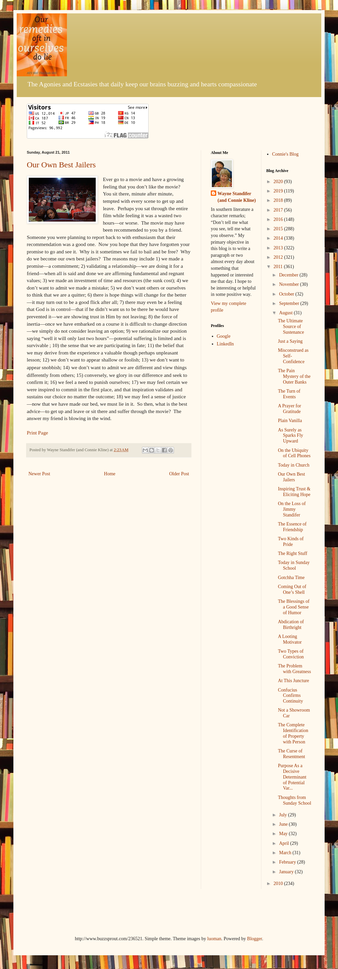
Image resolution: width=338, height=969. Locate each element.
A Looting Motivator (290, 639)
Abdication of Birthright (291, 624)
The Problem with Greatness (294, 668)
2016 (278, 219)
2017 (278, 210)
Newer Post (39, 473)
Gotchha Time (291, 577)
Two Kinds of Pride (291, 541)
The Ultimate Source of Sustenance (291, 326)
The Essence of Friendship (292, 526)
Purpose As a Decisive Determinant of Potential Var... (292, 777)
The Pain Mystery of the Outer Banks (294, 376)
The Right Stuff (292, 553)
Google (224, 336)
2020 (278, 181)
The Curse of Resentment (291, 753)
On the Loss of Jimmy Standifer (292, 509)
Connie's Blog (285, 154)
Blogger (254, 938)
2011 (278, 266)
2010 (278, 883)
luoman (214, 938)
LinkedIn (225, 343)
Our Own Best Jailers (61, 164)
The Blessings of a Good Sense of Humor (293, 607)
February (288, 862)
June (284, 824)
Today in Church (293, 465)
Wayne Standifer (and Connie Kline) (237, 197)
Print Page (37, 432)
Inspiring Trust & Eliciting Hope (294, 491)
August (286, 312)
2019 (278, 190)
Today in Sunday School (294, 565)
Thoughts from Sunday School (294, 800)
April (284, 843)
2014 (278, 238)
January (287, 871)
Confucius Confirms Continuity (290, 696)
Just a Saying (290, 341)
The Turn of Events (289, 394)
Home (109, 473)
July (283, 814)
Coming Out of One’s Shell (292, 589)
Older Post (179, 473)
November (289, 284)
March (285, 852)
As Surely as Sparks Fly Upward (290, 435)
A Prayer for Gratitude (289, 408)
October (287, 294)
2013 (278, 247)
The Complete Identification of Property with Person (293, 733)
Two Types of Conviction (291, 654)
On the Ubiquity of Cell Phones (294, 453)
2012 (278, 257)
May (284, 833)
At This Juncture (293, 680)
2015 (278, 228)
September (289, 303)
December (289, 274)
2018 (278, 200)
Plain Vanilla (290, 420)
